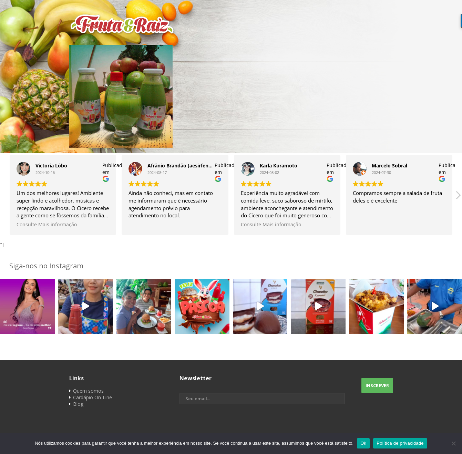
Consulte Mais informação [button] (47, 224)
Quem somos (88, 391)
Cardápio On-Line (92, 397)
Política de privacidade (400, 443)
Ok (363, 443)
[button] (457, 197)
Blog (78, 404)
